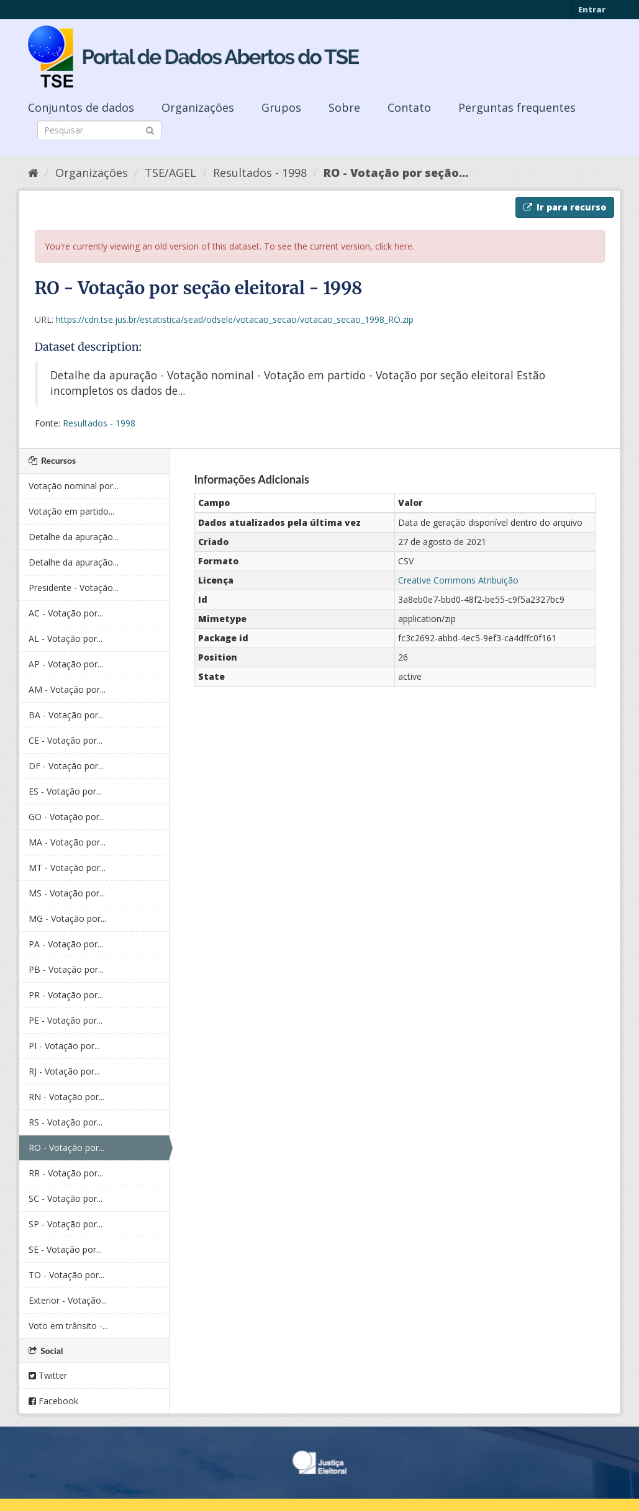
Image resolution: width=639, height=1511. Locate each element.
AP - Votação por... (66, 664)
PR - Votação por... (66, 995)
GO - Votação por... (67, 817)
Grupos (281, 107)
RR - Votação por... (66, 1173)
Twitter (48, 1375)
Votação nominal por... (74, 486)
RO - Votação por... (66, 1147)
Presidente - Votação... (74, 587)
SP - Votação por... (65, 1224)
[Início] (33, 172)
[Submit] (150, 129)
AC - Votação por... (66, 613)
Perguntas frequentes (517, 107)
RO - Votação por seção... (396, 172)
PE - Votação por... (65, 1020)
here (403, 246)
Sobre (344, 107)
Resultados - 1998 (260, 172)
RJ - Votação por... (64, 1071)
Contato (409, 107)
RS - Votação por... (65, 1122)
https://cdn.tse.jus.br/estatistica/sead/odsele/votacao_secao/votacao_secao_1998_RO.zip (235, 319)
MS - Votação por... (67, 893)
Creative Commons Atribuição (458, 580)
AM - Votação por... (67, 689)
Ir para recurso (564, 207)
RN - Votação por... (66, 1097)
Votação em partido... (71, 511)
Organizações (197, 107)
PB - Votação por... (66, 969)
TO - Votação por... (66, 1275)
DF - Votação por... (66, 766)
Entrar (591, 9)
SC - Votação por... (65, 1198)
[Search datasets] (99, 130)
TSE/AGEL (170, 172)
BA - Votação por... (66, 715)
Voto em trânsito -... (68, 1326)
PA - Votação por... (66, 944)
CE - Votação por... (65, 740)
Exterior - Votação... (68, 1300)
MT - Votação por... (67, 867)
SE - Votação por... (65, 1249)
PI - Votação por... (64, 1046)
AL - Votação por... (65, 638)
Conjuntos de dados (81, 107)
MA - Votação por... (67, 842)
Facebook (53, 1401)
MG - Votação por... (67, 918)
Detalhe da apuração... (74, 537)
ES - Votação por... (65, 791)
